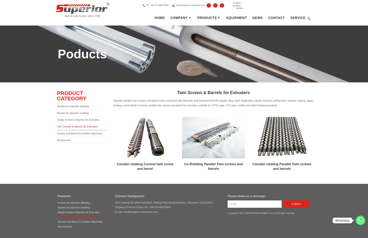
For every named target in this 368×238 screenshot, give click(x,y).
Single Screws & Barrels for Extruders (73, 119)
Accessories (58, 140)
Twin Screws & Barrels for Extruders (72, 126)
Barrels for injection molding (67, 113)
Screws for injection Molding (67, 106)
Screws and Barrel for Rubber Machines (74, 133)
